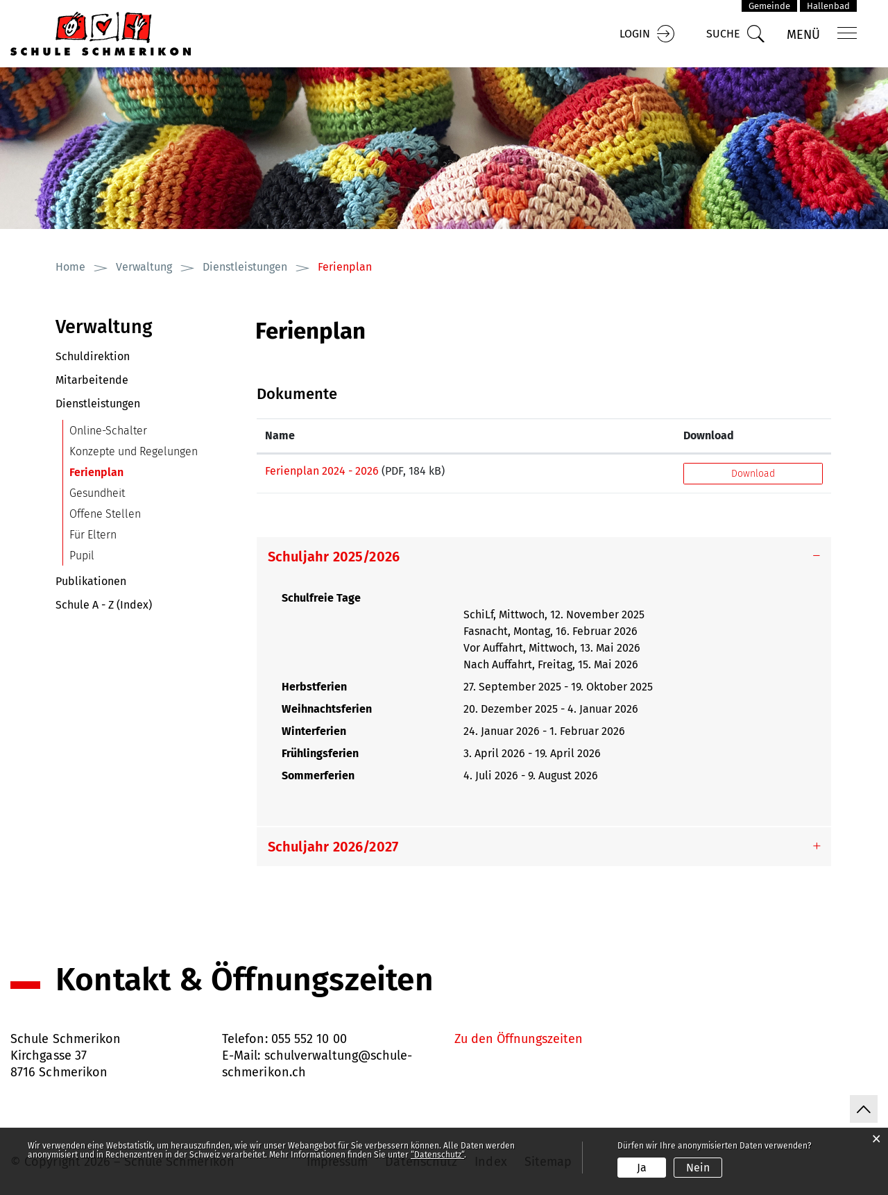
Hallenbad (828, 6)
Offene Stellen (105, 513)
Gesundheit (97, 493)
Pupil (81, 555)
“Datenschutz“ (437, 1155)
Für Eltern (93, 534)
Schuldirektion (93, 356)
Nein (698, 1167)
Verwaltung (104, 327)
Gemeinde (769, 6)
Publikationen (91, 581)
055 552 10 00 (309, 1038)
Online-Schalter (108, 430)
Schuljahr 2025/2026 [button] (334, 556)
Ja (642, 1167)
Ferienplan (129, 472)
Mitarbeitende (92, 380)
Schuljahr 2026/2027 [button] (333, 846)
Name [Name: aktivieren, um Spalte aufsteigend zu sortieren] (280, 435)
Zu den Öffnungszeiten (518, 1038)
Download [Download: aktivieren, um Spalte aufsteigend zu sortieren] (708, 435)
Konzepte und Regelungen (133, 451)
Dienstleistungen (98, 403)
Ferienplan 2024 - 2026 (322, 470)
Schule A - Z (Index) (104, 604)
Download (753, 474)
